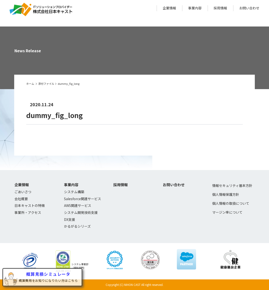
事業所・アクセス (27, 212)
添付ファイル (46, 84)
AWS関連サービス (77, 205)
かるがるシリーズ (77, 226)
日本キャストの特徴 (29, 205)
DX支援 (69, 219)
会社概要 (21, 198)
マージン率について (227, 212)
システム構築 (74, 191)
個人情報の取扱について (230, 203)
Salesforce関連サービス (82, 198)
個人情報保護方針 (225, 194)
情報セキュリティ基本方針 (232, 185)
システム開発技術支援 (81, 212)
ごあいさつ (22, 191)
